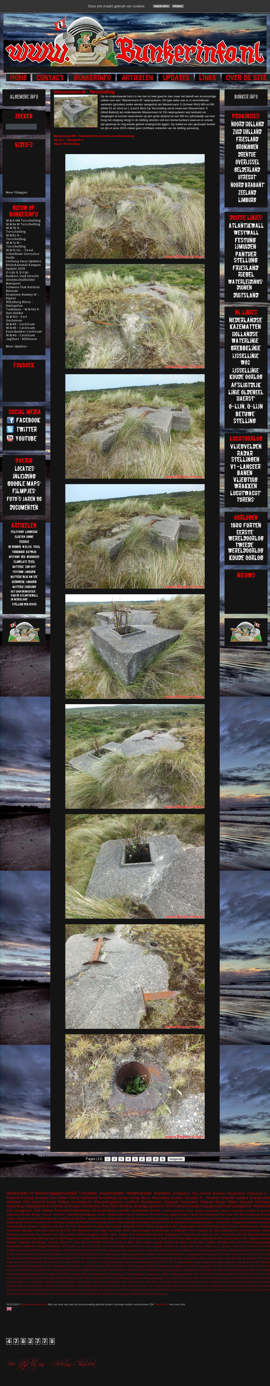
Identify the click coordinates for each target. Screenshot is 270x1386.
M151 (126, 1230)
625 (38, 1250)
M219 (93, 1254)
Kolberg (24, 1266)
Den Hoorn (93, 1258)
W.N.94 (105, 1278)
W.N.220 (54, 1230)
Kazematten (112, 1193)
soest (165, 1294)
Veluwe (224, 1210)
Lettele (33, 1282)
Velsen (17, 1262)
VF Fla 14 (229, 1266)
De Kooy (204, 1278)
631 (161, 1262)
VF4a (161, 1282)
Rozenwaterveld (27, 1218)
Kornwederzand (220, 1218)
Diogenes (86, 1246)
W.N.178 (265, 1274)
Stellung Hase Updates (23, 261)
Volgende (176, 1159)
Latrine (11, 1218)
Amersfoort (140, 1210)
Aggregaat (83, 1226)
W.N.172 (240, 1290)
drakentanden (209, 1238)
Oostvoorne (53, 1246)
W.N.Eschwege (120, 1294)
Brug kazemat (224, 1230)
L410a (131, 1286)
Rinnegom (138, 1266)
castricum (40, 1222)
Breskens (40, 1286)
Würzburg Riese (173, 1269)
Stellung (52, 1242)
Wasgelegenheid (17, 1238)
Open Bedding (121, 1206)
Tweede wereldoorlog (72, 1218)
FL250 (242, 1278)
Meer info (161, 6)
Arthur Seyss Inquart (148, 1242)
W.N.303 (142, 1269)
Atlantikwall (261, 1206)
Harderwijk (72, 1222)
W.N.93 (20, 1258)
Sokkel (178, 1258)
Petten (150, 1226)
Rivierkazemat (180, 1222)
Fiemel (64, 1254)
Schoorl (29, 1222)
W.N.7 (77, 1294)
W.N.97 (11, 1254)
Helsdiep (222, 1242)
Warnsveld (22, 1254)
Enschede (97, 1226)
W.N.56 (222, 1282)
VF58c (168, 1282)
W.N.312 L (50, 1294)
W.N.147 (254, 1250)
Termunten (224, 1254)
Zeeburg (158, 1294)
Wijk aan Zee (46, 1238)
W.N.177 (249, 1290)
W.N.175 (254, 1274)
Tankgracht (206, 1266)
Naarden (157, 1234)
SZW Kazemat (177, 1206)
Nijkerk (86, 1274)
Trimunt (140, 1238)
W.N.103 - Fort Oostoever (16, 318)
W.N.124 (37, 1262)
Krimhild (20, 1282)
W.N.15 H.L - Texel (19, 250)
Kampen (33, 1226)
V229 (154, 1282)
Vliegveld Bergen (213, 1202)
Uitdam (135, 1282)
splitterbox (12, 1286)
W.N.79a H (85, 1278)
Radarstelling (80, 1210)
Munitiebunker (151, 1202)
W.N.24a (21, 1294)
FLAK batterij (170, 1214)
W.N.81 (107, 1242)
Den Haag (99, 1230)
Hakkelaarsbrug (16, 1226)
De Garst (181, 1242)
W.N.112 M (35, 1269)
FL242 (104, 1258)
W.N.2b (265, 1214)
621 (73, 1226)
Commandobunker (173, 1210)
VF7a (65, 1246)
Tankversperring (250, 1214)
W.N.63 (231, 1282)
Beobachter (209, 1262)
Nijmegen (28, 1230)
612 (155, 1262)
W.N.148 (47, 1262)
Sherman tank (210, 1234)
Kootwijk (11, 1282)
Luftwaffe (158, 1246)
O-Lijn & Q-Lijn (17, 272)
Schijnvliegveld (193, 1254)
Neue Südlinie (241, 1218)
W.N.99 (115, 1278)
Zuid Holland (43, 1210)
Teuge (238, 1258)
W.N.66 (239, 1282)
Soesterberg (197, 1222)
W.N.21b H (34, 1278)
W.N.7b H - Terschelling (16, 229)
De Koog (236, 1262)
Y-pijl (44, 1258)
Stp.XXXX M (105, 1290)
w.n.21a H (119, 1242)
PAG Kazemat (34, 1202)
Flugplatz (93, 1234)
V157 (142, 1282)
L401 (49, 1266)
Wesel (160, 1269)
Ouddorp (150, 1254)
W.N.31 (63, 1278)
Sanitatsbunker (175, 1254)
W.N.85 (172, 1238)
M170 (86, 1254)
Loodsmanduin (89, 1266)
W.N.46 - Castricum (20, 328)
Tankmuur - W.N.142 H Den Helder (22, 311)
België (198, 1262)
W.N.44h (73, 1278)
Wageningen (187, 1226)
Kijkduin (12, 1242)
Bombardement (191, 1278)
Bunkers (219, 1193)
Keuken (265, 1238)
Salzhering (12, 1290)
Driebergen (225, 1278)
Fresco (192, 1242)
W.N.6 (192, 1230)
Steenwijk (180, 1266)
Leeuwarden (83, 1238)
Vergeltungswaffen (238, 1250)
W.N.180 (155, 1214)
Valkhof (135, 1290)
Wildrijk (132, 1294)
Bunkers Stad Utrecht (22, 276)
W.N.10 (26, 1262)
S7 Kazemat (98, 1222)
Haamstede (13, 1266)
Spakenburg (43, 1290)
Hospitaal (129, 1226)
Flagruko (254, 1238)
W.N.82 (162, 1238)
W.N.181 (22, 1278)
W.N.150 (211, 1290)
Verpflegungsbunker (181, 1274)
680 (177, 1278)
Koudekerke (124, 1258)
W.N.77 (95, 1262)
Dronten (265, 1222)
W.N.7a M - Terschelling (16, 244)
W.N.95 (105, 1262)
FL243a (250, 1269)
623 (84, 1258)
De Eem (175, 1218)
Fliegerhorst (236, 1193)
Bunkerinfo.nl (20, 1193)
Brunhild (68, 1250)
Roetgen (169, 1258)
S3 (198, 1234)
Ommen (205, 1286)
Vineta (143, 1290)
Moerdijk (172, 1286)
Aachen (45, 1250)
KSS (132, 1234)
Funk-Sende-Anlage (18, 1274)
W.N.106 (170, 1290)
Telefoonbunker (47, 1218)
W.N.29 (54, 1278)
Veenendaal (189, 1202)
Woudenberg (91, 1206)
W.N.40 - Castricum (20, 335)
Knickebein (49, 1274)
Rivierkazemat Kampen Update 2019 (23, 266)
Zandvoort (254, 1193)
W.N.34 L (61, 1294)
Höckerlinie (13, 1230)
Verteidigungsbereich (149, 1206)
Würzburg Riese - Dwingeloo (19, 303)
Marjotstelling (100, 1238)
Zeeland (242, 1198)
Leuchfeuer (74, 1266)
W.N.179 (258, 1290)
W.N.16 (255, 1254)
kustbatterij (65, 1258)
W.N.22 (45, 1278)
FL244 (256, 1262)
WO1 (181, 1238)
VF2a (267, 1258)
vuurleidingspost (143, 1262)
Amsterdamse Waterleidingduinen (97, 1202)
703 (73, 1230)
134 (67, 1226)
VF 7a (128, 1290)
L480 (137, 1286)
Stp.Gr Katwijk (107, 1282)
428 (191, 1269)
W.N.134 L (190, 1290)
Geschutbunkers (103, 1210)
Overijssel (171, 1202)
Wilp (151, 1294)
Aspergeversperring (215, 1206)
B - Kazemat (209, 1198)
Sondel (95, 1282)
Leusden (123, 1210)
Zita (186, 1269)
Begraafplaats (185, 1262)
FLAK (244, 1238)
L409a (124, 1286)
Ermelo (86, 1250)
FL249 (234, 1278)
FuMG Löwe (109, 1234)
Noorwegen (194, 1286)
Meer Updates (16, 346)
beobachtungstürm (154, 1278)
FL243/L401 (53, 1254)
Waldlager (125, 1278)
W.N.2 (267, 1290)
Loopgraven (23, 1210)
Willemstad (142, 1294)
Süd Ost (58, 1226)
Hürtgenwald (262, 1242)
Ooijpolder (24, 1242)
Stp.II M (229, 1258)
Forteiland (59, 1222)
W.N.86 (151, 1269)
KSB (79, 1254)
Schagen (150, 1266)
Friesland (61, 1210)
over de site (161, 1304)
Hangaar (264, 1226)
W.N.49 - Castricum (20, 324)
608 (33, 1250)
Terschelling (107, 1198)
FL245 (259, 1269)
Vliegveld (227, 1198)
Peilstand (161, 1254)
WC (175, 1226)
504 (167, 1278)
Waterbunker (116, 1218)
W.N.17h (11, 1278)
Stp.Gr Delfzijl (203, 1246)
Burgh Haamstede (207, 1210)
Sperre (210, 1222)
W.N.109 (23, 1269)
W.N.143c (177, 1282)
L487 (144, 1286)
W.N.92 (65, 1230)
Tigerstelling (74, 1214)
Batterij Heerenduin (247, 1222)
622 (211, 1230)
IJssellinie (14, 1202)
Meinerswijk (143, 1234)
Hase (201, 1242)
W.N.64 (70, 1294)
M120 (60, 1274)
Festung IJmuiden (35, 1198)
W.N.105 (161, 1290)
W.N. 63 (254, 1266)
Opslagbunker (241, 1206)
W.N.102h (12, 1269)
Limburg (40, 1246)
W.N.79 (247, 1282)
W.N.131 (97, 1269)
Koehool (102, 1286)
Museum (76, 1274)
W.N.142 (151, 1238)
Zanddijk (53, 1258)
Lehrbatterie (60, 1266)
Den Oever (115, 1230)
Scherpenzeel (259, 1198)
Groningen (72, 1206)
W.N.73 (229, 1222)
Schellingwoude (165, 1266)
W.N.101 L (66, 1242)
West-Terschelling (207, 1226)
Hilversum (139, 1246)
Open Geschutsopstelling (129, 1254)
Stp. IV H (115, 1238)
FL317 (249, 1278)
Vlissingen (262, 1202)
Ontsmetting (115, 1274)
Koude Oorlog (128, 1198)
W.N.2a (132, 1269)
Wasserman (116, 1262)
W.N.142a (220, 1274)
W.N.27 (70, 1262)
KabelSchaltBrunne (87, 1286)
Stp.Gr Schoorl (123, 1282)
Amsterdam (28, 1234)
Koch (149, 1246)
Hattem (211, 1242)
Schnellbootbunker (170, 1250)
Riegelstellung (155, 1258)
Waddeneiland (33, 1258)
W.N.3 (208, 1282)
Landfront (131, 1202)
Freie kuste (225, 1214)
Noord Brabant (106, 1254)
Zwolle (194, 1214)
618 (172, 1278)
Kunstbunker (139, 1258)
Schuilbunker (179, 1230)
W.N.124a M (60, 1269)
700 (181, 1278)
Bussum (169, 1242)
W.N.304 (40, 1294)
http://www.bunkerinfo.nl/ (34, 1304)
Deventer (214, 1278)
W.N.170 (233, 1274)
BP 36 (173, 1262)
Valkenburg (242, 1266)
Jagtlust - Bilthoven (21, 339)
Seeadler (86, 1282)
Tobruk (74, 1198)
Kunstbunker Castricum (24, 331)
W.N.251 (30, 1294)
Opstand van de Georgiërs (179, 1246)
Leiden (150, 1286)
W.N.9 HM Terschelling (23, 220)
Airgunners (29, 1286)
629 (201, 1269)
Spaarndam (189, 1258)
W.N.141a (201, 1290)
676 (166, 1262)
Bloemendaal (113, 1226)
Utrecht (205, 1193)
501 (49, 1222)
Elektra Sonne (101, 1246)
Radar (190, 1210)
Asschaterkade (97, 1218)
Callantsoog (223, 1262)
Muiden (26, 1214)
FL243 (95, 1250)
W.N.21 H (59, 1262)
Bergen (36, 1214)
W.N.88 (101, 1294)
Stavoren (54, 1290)
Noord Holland (58, 1202)
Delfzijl (77, 1250)
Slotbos (184, 1214)
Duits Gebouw (229, 1226)
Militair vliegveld (240, 1202)
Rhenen (85, 1222)
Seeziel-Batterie (146, 1218)
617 (79, 1258)
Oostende (61, 1282)
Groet (72, 1254)
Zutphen (202, 1230)
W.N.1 (197, 1274)
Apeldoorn (56, 1250)
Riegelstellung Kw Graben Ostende (228, 1286)
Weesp (32, 1238)
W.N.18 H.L (120, 1269)
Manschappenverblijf (56, 1193)
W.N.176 (256, 1246)
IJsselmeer (237, 1210)
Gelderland (89, 1198)
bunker (155, 1210)
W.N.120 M (81, 1242)
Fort (10, 1210)
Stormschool (210, 1254)
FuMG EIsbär (60, 1286)
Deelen (101, 1214)
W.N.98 (241, 1234)
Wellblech (137, 1278)
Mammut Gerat (136, 1250)
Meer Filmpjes (16, 192)
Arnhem (251, 1210)
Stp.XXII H (193, 1266)
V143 (115, 1290)
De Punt (239, 1230)
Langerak (45, 1226)
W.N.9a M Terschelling (23, 224)
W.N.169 (221, 1290)
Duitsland (211, 1214)
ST (125, 1274)
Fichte (103, 1250)
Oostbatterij (172, 1234)
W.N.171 (230, 1290)
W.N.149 (245, 1246)
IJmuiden (88, 1193)
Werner (129, 1262)
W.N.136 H (208, 1274)
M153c (41, 1282)
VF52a (222, 1250)
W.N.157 (108, 1269)
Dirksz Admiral (76, 1234)
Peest (128, 1266)
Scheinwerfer (15, 1222)
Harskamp (36, 1274)
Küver (166, 1222)
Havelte (130, 1218)
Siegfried (187, 1250)
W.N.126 (180, 1290)
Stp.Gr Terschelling (154, 1198)
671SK (208, 1269)
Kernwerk (156, 1222)
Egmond (187, 1218)
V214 (121, 1290)
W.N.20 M (12, 1294)
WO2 (255, 1282)
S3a (195, 1193)
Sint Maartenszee (27, 1290)
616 (31, 1254)
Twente (219, 1222)
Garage (123, 1234)
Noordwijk (183, 1286)
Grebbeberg (201, 1218)
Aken (131, 1242)
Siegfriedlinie (163, 1226)
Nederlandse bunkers (148, 1193)
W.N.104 (151, 1290)
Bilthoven (75, 1246)
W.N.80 (84, 1294)
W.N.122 (47, 1269)
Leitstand (28, 1246)
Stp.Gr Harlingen (222, 1246)
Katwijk (194, 1206)
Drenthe (57, 1206)
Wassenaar (193, 1238)
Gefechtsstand (249, 1226)
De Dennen (44, 1234)
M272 (67, 1274)
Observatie (152, 1250)
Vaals (10, 1262)
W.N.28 (11, 1258)
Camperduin (232, 1238)
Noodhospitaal (99, 1274)
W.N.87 (92, 1294)
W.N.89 (96, 1278)
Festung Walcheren (121, 1246)
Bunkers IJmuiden (184, 1198)
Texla (234, 1254)
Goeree (47, 1214)
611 (74, 1258)
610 (196, 1269)
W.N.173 (243, 1274)
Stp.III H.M (128, 1238)
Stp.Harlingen (92, 1290)
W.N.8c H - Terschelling (16, 237)
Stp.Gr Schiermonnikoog (71, 1290)
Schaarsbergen (140, 1230)
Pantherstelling (260, 1218)
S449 (78, 1282)
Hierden (72, 1286)
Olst (235, 1214)
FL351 (49, 1286)
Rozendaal (264, 1286)
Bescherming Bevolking (232, 1269)
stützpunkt (24, 1250)
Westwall (163, 1218)
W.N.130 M (85, 1269)
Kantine (112, 1258)
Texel (105, 1206)
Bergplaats (89, 1214)
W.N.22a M (198, 1282)
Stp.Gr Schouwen (137, 1214)
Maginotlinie (161, 1286)
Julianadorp (14, 1246)
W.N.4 (215, 1282)
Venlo (236, 1246)
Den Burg (59, 1234)
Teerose (218, 1266)
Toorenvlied (228, 1234)
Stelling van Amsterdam (210, 1258)
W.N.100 (265, 1266)
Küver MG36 (113, 1286)
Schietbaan (39, 1242)
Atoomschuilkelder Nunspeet (20, 281)
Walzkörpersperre (259, 1234)
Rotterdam (253, 1286)
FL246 (60, 1238)
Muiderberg (15, 1206)
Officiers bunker (115, 1266)
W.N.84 (266, 1246)
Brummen (39, 1254)
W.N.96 (109, 1294)
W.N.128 (73, 1269)
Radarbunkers (116, 1214)
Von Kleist (244, 1254)
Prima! (178, 6)
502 (201, 1214)
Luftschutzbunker (117, 1250)
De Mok (247, 1262)
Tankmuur (59, 1214)
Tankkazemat (152, 1274)
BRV (215, 1269)
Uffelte (165, 1274)
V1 (109, 1222)
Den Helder (59, 1198)
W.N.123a (41, 1230)
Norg (102, 1266)
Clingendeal (84, 1230)
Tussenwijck (249, 1258)
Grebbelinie (181, 1193)
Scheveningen (161, 1230)
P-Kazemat (188, 1234)
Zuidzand (12, 1250)
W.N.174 (187, 1282)
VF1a (260, 1258)
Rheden (71, 1282)
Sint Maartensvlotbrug (205, 1250)
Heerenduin (253, 1230)
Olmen (140, 1226)
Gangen (69, 1238)
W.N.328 (95, 1242)
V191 (148, 1282)
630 (221, 1238)
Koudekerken (37, 1266)
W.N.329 (116, 1222)
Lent (27, 1282)
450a (20, 1286)
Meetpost (50, 1282)
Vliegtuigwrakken (37, 1206)
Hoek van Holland (241, 1242)
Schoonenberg (136, 1274)
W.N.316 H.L (82, 1262)
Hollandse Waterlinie (136, 1222)
